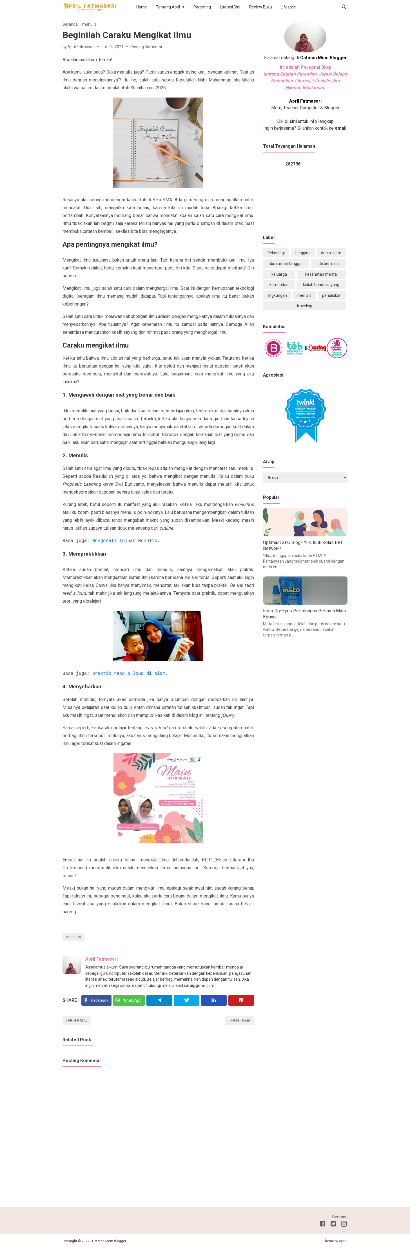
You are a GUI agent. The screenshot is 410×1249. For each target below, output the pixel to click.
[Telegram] (159, 1000)
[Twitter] (129, 1000)
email (340, 128)
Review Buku (260, 7)
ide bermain (328, 263)
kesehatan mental (321, 274)
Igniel (343, 1241)
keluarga (279, 274)
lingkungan (277, 295)
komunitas (278, 284)
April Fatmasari (101, 959)
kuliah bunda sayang (321, 284)
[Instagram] (343, 1224)
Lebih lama (240, 1020)
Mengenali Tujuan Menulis (124, 540)
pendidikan (332, 295)
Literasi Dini (230, 7)
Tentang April (168, 7)
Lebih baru (76, 1020)
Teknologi (276, 253)
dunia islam (331, 253)
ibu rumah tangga (286, 263)
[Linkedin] (214, 1000)
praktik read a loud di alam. (130, 673)
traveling (304, 306)
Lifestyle (288, 7)
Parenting (202, 7)
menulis (74, 937)
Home (141, 7)
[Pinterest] (241, 1000)
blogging (303, 253)
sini (293, 121)
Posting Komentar (146, 47)
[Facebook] (96, 1000)
